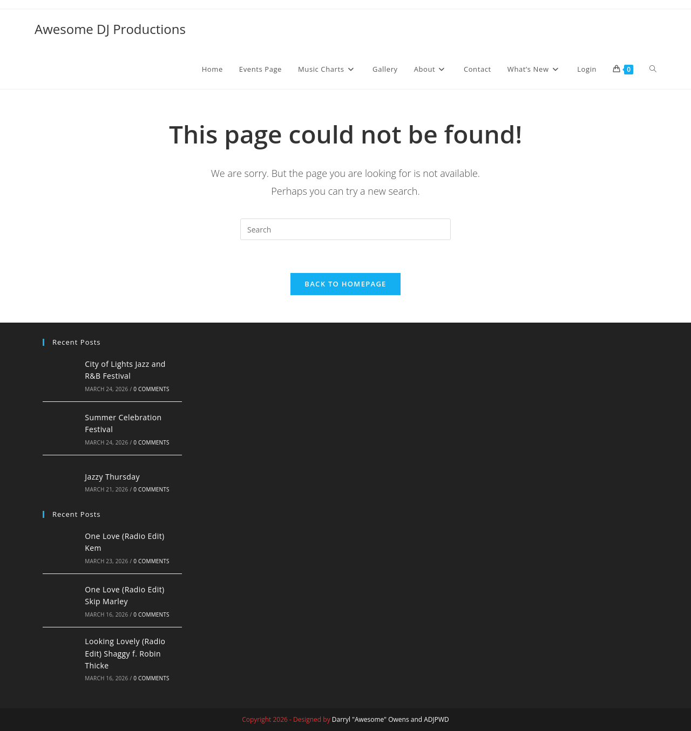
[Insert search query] (345, 229)
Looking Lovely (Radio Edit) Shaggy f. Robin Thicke (125, 653)
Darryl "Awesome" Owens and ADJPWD (390, 719)
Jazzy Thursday (112, 477)
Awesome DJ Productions (110, 29)
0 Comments (151, 389)
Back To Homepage (345, 284)
